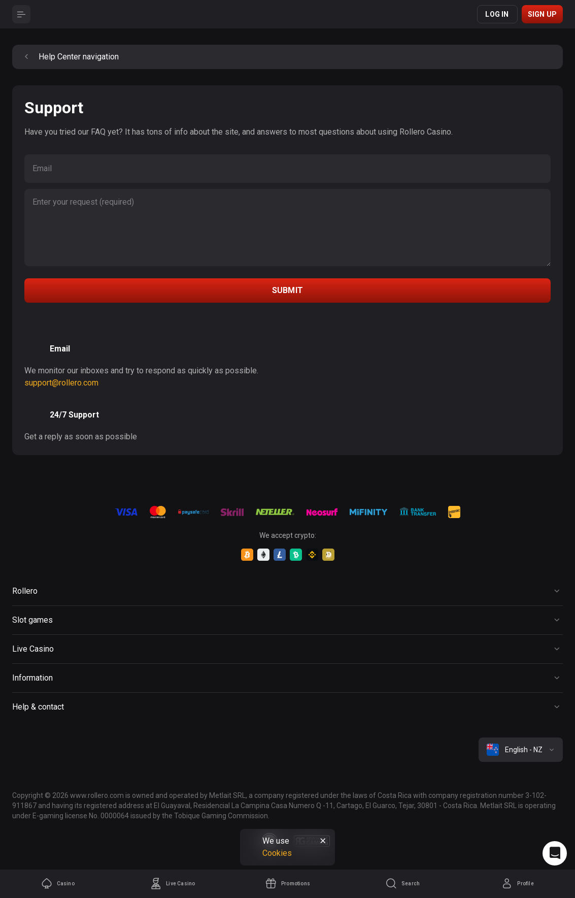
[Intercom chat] (555, 853)
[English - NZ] (521, 749)
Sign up (542, 14)
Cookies (277, 853)
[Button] (21, 14)
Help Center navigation (69, 57)
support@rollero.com (61, 383)
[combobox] (521, 749)
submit (287, 290)
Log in (497, 14)
